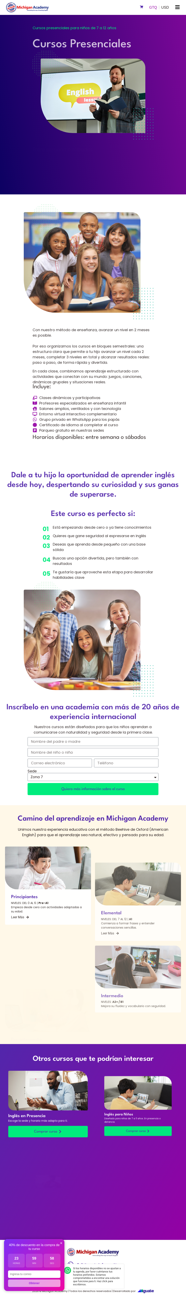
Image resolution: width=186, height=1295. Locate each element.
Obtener (34, 1283)
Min (34, 1263)
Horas (16, 1263)
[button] (177, 7)
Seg (52, 1263)
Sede (32, 771)
